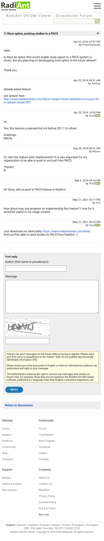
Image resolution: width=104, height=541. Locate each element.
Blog (4, 459)
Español (33, 531)
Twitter (43, 459)
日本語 (69, 534)
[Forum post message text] (52, 299)
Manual (6, 483)
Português (78, 531)
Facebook (44, 453)
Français (45, 531)
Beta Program (47, 446)
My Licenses (9, 496)
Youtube (44, 465)
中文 (77, 534)
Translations (46, 440)
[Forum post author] (36, 268)
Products (7, 446)
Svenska (48, 534)
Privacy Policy (47, 502)
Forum (42, 434)
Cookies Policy (47, 508)
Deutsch (22, 531)
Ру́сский (36, 534)
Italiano (56, 531)
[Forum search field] (74, 21)
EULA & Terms (47, 514)
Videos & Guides (11, 489)
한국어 (59, 534)
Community (9, 453)
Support (6, 440)
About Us (44, 483)
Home (5, 434)
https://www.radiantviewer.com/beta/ (67, 231)
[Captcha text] (27, 347)
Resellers (44, 496)
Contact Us (45, 489)
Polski (66, 531)
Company (7, 465)
